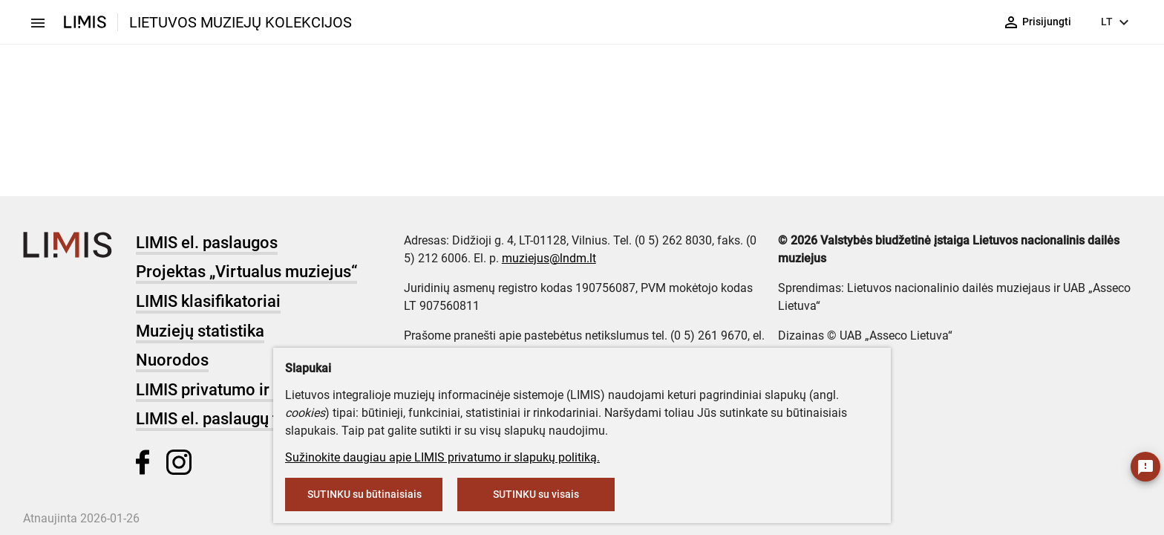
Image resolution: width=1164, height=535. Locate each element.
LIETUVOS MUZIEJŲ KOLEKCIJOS (240, 22)
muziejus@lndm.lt (549, 258)
